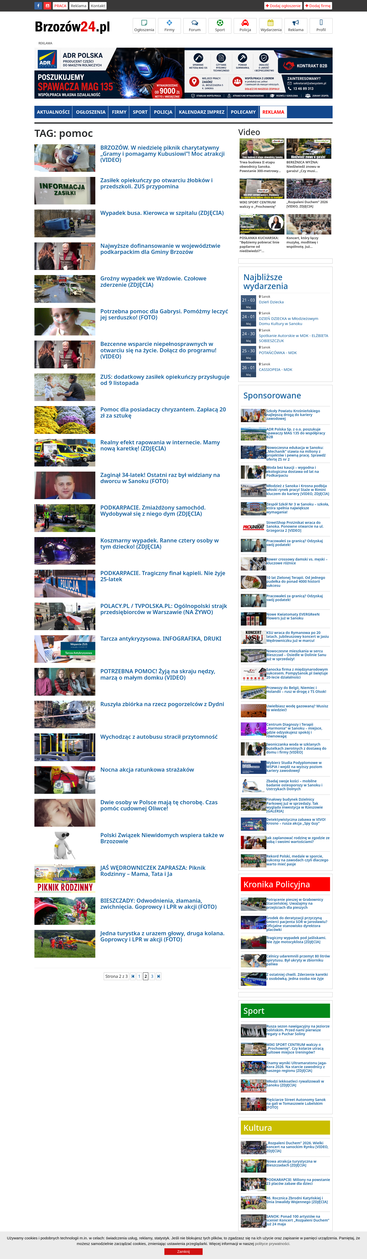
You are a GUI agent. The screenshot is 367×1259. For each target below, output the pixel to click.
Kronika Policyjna (276, 884)
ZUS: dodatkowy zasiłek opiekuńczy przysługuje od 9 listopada (165, 379)
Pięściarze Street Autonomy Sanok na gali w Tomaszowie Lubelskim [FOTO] (296, 1103)
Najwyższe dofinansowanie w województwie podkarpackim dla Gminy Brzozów (160, 248)
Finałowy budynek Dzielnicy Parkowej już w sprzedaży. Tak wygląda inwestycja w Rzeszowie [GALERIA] (294, 805)
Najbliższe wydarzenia (265, 281)
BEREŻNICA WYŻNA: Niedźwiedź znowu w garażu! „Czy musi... (303, 166)
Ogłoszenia (144, 26)
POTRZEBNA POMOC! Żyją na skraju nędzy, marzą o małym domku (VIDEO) (157, 674)
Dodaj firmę (318, 5)
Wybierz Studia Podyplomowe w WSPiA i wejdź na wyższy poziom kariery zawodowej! (294, 766)
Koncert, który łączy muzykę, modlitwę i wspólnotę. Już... (302, 242)
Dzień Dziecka (285, 299)
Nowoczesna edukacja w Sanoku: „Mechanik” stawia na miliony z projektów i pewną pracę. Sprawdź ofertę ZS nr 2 (296, 453)
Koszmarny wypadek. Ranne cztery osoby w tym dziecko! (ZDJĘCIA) (159, 543)
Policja (245, 26)
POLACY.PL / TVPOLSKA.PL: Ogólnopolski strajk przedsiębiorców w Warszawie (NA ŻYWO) (163, 609)
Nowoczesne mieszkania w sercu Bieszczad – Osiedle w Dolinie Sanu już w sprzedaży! (296, 654)
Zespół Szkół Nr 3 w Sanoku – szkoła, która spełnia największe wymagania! (297, 508)
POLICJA (163, 112)
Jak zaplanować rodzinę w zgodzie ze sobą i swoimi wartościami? (298, 839)
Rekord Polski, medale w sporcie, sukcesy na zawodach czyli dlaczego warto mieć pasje (297, 860)
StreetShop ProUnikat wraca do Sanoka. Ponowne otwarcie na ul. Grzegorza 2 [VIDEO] (295, 526)
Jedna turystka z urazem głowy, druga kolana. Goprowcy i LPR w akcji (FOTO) (162, 936)
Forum (195, 26)
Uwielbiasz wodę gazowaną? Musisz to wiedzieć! (297, 708)
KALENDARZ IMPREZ (202, 112)
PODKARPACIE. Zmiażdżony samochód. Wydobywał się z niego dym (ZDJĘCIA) (153, 510)
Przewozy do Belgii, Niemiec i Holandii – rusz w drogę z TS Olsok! (296, 689)
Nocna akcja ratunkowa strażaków (147, 769)
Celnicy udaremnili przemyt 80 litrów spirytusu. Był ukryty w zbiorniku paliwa (298, 960)
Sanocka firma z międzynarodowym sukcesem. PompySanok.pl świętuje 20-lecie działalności (297, 673)
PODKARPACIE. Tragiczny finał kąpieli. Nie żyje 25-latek (162, 576)
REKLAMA (273, 112)
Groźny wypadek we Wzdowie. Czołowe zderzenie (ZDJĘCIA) (153, 281)
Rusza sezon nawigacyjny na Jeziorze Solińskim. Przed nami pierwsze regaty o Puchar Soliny (298, 1030)
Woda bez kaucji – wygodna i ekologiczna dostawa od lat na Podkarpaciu (292, 471)
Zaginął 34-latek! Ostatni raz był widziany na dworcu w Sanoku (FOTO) (160, 478)
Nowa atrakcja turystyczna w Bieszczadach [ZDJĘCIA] (291, 1163)
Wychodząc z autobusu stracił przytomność (159, 736)
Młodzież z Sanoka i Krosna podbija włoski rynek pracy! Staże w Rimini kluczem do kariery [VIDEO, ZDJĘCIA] (297, 489)
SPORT (140, 112)
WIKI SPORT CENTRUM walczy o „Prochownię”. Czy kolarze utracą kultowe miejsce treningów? (294, 1048)
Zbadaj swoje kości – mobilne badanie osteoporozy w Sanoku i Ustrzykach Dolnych (294, 784)
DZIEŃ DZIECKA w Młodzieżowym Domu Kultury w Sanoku (285, 318)
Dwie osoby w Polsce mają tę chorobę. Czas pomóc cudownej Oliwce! (159, 805)
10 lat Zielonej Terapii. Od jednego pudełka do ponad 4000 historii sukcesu (295, 581)
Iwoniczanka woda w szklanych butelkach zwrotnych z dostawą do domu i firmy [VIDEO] (296, 748)
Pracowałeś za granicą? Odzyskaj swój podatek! (294, 542)
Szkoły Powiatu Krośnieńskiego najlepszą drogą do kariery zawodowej (293, 414)
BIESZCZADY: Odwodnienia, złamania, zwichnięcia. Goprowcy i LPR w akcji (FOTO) (158, 903)
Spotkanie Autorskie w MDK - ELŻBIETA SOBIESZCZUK (285, 335)
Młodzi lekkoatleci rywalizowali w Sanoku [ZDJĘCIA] (295, 1083)
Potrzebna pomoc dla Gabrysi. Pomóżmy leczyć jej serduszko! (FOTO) (164, 314)
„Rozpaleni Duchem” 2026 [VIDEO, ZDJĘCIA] (307, 204)
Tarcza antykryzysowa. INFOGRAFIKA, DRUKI (160, 638)
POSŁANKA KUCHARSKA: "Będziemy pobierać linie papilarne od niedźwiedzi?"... (259, 244)
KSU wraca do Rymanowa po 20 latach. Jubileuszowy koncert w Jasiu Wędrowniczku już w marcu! (297, 636)
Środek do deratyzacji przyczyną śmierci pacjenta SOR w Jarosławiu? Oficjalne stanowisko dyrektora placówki (296, 923)
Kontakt (98, 5)
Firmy (169, 26)
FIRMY (119, 112)
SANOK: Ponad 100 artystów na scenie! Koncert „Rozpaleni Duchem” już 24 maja (297, 1220)
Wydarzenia (271, 26)
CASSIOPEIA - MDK (285, 367)
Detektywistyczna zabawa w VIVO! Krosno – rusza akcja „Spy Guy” (296, 821)
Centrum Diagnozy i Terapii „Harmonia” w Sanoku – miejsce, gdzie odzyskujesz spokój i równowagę (294, 730)
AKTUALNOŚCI (53, 112)
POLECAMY (243, 112)
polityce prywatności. (272, 1243)
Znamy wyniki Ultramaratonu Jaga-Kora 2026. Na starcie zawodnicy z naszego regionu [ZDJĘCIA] (296, 1066)
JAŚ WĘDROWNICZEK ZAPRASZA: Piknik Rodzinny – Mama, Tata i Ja (153, 870)
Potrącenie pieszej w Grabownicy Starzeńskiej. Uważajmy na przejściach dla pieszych (294, 903)
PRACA (60, 5)
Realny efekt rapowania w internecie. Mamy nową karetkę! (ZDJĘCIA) (160, 445)
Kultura (257, 1127)
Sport (220, 26)
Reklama (78, 5)
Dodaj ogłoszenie (283, 5)
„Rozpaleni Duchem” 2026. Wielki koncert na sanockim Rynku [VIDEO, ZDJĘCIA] (297, 1146)
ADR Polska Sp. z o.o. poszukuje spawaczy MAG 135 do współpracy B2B (295, 433)
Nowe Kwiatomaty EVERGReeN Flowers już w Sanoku (293, 616)
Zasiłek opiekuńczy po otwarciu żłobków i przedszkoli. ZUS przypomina (156, 183)
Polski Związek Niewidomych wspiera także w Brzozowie (162, 838)
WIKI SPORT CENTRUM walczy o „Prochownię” (258, 204)
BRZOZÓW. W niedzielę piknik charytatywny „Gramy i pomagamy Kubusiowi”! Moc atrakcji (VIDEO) (162, 153)
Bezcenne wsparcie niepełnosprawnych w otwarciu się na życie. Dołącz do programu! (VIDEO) (158, 350)
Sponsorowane (272, 395)
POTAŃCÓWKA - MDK (285, 350)
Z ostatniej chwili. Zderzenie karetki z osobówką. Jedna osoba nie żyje (297, 976)
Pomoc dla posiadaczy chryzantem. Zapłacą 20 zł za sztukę (163, 412)
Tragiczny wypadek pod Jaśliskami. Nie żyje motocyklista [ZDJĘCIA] (296, 939)
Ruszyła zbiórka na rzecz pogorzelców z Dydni (162, 704)
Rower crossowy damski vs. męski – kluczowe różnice (296, 561)
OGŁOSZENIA (91, 112)
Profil (321, 26)
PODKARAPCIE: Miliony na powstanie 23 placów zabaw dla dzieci (298, 1181)
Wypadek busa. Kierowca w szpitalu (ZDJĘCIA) (162, 212)
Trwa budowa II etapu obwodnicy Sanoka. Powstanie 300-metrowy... (260, 166)
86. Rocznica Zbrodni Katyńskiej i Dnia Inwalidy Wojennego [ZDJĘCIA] (297, 1200)
